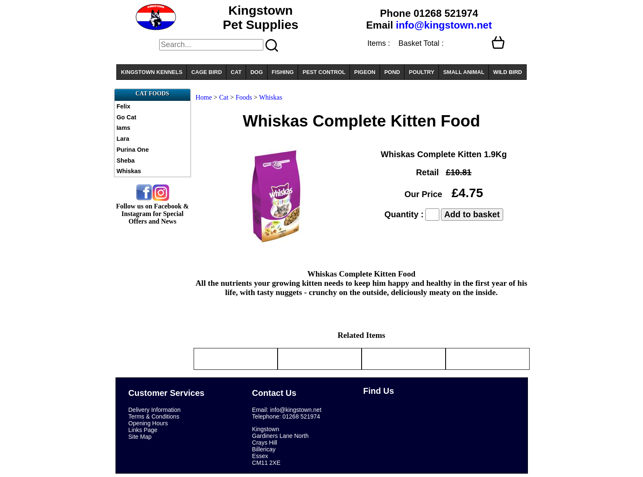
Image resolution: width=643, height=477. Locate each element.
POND (392, 72)
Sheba (125, 160)
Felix (123, 106)
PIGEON (364, 72)
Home (204, 97)
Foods (244, 97)
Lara (122, 138)
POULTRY (421, 72)
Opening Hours (148, 423)
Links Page (143, 430)
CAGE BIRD (206, 72)
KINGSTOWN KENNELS (151, 72)
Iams (123, 127)
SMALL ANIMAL (463, 72)
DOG (256, 72)
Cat (223, 97)
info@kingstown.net (444, 25)
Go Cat (126, 117)
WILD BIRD (507, 72)
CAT (236, 72)
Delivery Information (155, 409)
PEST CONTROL (323, 72)
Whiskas (128, 171)
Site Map (140, 436)
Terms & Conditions (154, 416)
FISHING (283, 72)
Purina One (132, 149)
